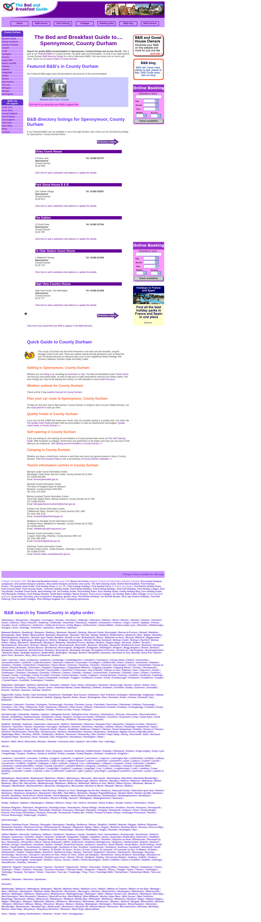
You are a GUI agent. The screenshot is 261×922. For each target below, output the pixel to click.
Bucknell (7, 652)
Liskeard (73, 763)
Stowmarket (36, 857)
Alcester (59, 620)
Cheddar (17, 665)
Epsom (66, 697)
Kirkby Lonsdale (66, 753)
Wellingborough (75, 894)
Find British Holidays (89, 596)
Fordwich (149, 707)
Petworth (56, 810)
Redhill (112, 824)
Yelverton (47, 914)
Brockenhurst (36, 650)
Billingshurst (41, 640)
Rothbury (20, 829)
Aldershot (95, 620)
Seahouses (17, 837)
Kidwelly (107, 751)
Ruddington (92, 829)
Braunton (21, 647)
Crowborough (119, 677)
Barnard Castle (8, 38)
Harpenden (39, 726)
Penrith (130, 807)
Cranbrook (144, 675)
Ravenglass (59, 824)
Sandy (81, 834)
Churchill (40, 670)
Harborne (6, 726)
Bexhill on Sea (72, 637)
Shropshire (27, 842)
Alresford (156, 620)
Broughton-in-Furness (103, 650)
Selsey (105, 837)
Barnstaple (111, 632)
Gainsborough (8, 714)
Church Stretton (25, 670)
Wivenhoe (49, 904)
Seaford (154, 834)
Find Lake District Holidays (135, 596)
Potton (89, 812)
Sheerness (142, 837)
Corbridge (25, 675)
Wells (100, 894)
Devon (137, 685)
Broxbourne (123, 650)
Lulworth (37, 771)
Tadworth (6, 867)
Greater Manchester (23, 719)
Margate (14, 780)
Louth (134, 768)
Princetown (140, 812)
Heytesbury (100, 732)
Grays (135, 717)
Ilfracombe (30, 741)
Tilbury (111, 869)
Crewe (41, 677)
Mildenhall (84, 783)
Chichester (34, 667)
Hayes (154, 726)
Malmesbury (73, 778)
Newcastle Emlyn (121, 790)
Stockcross (22, 854)
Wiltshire (50, 901)
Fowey (26, 709)
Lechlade (149, 758)
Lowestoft (17, 771)
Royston (79, 829)
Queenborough (9, 820)
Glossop (120, 714)
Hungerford (61, 737)
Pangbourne (41, 807)
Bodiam (90, 642)
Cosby (83, 675)
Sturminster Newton (116, 857)
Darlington (6, 54)
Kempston (16, 751)
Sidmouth (56, 842)
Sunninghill (36, 860)
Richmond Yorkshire (11, 827)
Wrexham (65, 909)
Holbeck (59, 734)
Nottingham (86, 798)
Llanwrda (127, 766)
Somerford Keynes (73, 844)
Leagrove (104, 758)
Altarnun (14, 622)
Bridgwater (92, 647)
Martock (104, 780)
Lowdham (144, 768)
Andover (117, 622)
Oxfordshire (140, 803)
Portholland (29, 812)
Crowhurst (133, 677)
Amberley (43, 622)
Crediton (31, 677)
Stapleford (99, 852)
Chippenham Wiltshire (78, 667)
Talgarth (17, 867)
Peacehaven (74, 807)
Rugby (103, 829)
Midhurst (72, 783)
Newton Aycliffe (8, 63)
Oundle (119, 803)
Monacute (50, 786)
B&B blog (128, 23)
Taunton (48, 867)
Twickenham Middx (140, 872)
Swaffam (145, 860)
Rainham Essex (20, 824)
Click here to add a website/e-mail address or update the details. (66, 173)
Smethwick (26, 844)
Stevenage (137, 852)
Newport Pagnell (98, 793)
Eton (104, 697)
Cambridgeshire (74, 660)
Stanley (5, 78)
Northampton (109, 795)
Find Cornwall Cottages (23, 599)
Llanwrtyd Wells (142, 766)
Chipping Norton (122, 667)
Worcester (112, 906)
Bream (31, 647)
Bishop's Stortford (140, 640)
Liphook (63, 763)
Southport (111, 847)
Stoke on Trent (68, 854)
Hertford (62, 732)
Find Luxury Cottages (100, 594)
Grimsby (40, 719)
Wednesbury (42, 894)
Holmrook (71, 734)
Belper (147, 635)
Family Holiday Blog (129, 591)
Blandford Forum (76, 642)
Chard (120, 662)
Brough (86, 650)
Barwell (143, 632)
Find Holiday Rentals (38, 594)
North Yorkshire (41, 798)
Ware (4, 891)
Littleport (107, 763)
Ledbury (160, 758)
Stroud (79, 857)
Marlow (94, 780)
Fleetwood (51, 707)
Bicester (130, 637)
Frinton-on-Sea (63, 709)
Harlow (28, 726)
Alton (23, 622)
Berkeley (156, 635)
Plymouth (80, 810)
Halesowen (40, 724)
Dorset (41, 687)
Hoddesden (48, 734)
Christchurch (8, 670)
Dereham (103, 685)
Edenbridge (135, 695)
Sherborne (60, 839)
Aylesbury (48, 627)
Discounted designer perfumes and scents (68, 584)
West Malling (74, 896)
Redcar (92, 824)
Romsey (143, 827)
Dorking (32, 687)
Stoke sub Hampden (88, 854)
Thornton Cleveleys (54, 869)
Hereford (6, 732)
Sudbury (132, 857)
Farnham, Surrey (83, 704)
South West (7, 110)
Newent (159, 790)
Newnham (82, 793)
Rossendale (7, 829)
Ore (75, 803)
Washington (124, 891)
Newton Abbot (125, 793)
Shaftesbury (129, 837)
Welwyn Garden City (115, 894)
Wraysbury (29, 909)
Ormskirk (92, 803)
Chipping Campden (102, 667)
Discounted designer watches (29, 584)
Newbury (106, 790)
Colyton (145, 672)
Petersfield (44, 810)
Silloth (66, 842)
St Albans (44, 849)
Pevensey (68, 810)
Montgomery (63, 786)
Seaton (39, 837)
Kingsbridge (9, 753)
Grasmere (112, 717)
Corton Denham (70, 675)
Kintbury (31, 753)
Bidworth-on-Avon (114, 637)
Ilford (20, 741)
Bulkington (61, 652)
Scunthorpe (142, 834)
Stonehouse (107, 854)
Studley (100, 857)
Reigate (132, 824)
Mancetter (86, 778)
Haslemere (87, 726)
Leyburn (135, 761)
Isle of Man (91, 741)
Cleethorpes (7, 672)
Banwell (72, 632)
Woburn (70, 904)
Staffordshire (8, 852)
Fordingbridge (135, 707)
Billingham (27, 640)
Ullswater (16, 879)
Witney (38, 904)
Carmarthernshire (10, 662)
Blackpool (49, 642)
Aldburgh (83, 620)
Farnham (68, 704)
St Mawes (141, 849)
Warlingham (26, 891)
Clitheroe (56, 672)
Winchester (88, 901)
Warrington (84, 891)
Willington (6, 88)
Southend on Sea (68, 847)
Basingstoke (7, 635)
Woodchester (23, 906)
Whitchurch (42, 899)
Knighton (123, 753)
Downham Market (63, 687)
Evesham (113, 697)
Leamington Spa (119, 758)
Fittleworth (31, 707)
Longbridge (53, 768)
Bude (16, 652)
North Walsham (61, 795)
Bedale (94, 635)
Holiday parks (107, 23)
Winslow (159, 901)
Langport (54, 758)
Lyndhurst (125, 771)
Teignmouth (72, 867)
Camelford (89, 660)
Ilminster (52, 741)
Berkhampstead (9, 637)
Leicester (27, 761)
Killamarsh (118, 751)
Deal (73, 685)
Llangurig (90, 766)
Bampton (39, 632)
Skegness (117, 842)
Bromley (49, 650)
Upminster (40, 879)
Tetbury (134, 867)
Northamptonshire (127, 795)
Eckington (122, 695)
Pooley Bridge (148, 810)
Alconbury (71, 620)
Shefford (5, 839)
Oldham (49, 803)
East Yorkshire (107, 695)
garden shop (70, 596)
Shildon (5, 75)
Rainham (6, 824)
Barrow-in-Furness (128, 632)
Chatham (153, 662)
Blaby (13, 642)
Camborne (45, 660)
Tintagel (121, 869)
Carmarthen (142, 660)
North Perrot (29, 795)
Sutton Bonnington (91, 860)
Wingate (5, 91)
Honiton (101, 734)
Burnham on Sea (121, 652)
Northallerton (94, 795)
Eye (151, 697)
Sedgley (84, 837)
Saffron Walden (9, 834)
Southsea (123, 847)
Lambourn (6, 758)
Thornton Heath (74, 869)
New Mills (58, 793)
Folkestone (99, 707)
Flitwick (88, 707)
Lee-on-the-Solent (12, 761)
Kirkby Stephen (85, 753)
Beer (139, 635)
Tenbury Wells (109, 867)
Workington (105, 904)
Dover (50, 687)
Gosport (67, 717)
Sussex (67, 860)
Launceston (91, 758)
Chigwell (46, 667)
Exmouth (143, 697)
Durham (5, 57)
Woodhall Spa (38, 906)
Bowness (93, 645)
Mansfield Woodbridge (145, 778)
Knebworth (110, 753)
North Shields (45, 795)
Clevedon (21, 672)
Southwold (146, 847)
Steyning (149, 852)
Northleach (144, 795)
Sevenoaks (116, 837)
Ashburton (38, 625)
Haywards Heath (48, 729)
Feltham (136, 704)
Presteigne (127, 812)
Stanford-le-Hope (63, 852)
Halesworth (53, 724)
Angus (126, 622)
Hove (35, 737)
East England (7, 119)
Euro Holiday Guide (108, 591)
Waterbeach (138, 891)
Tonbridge (6, 872)
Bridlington (106, 647)
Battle (26, 635)
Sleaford (154, 842)
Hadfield (5, 724)
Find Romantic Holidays (13, 594)
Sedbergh (60, 837)
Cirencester (80, 670)
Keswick (68, 751)
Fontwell (111, 707)
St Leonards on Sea (124, 849)
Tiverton (139, 869)
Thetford (26, 869)
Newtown (157, 793)
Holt (93, 734)
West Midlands (90, 896)
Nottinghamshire (102, 798)
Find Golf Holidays (126, 589)
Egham (159, 695)
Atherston (142, 625)
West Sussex (129, 896)
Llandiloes (102, 766)
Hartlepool (64, 726)
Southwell (134, 847)
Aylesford (60, 627)
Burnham (106, 652)
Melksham (147, 780)
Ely (28, 697)
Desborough (116, 685)
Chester (132, 665)
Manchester (99, 778)
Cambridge (58, 660)
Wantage (155, 889)
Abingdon (35, 620)
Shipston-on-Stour (121, 839)
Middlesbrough (45, 783)
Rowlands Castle (48, 829)
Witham (29, 904)
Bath (18, 635)
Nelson (37, 790)
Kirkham (98, 753)
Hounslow (25, 737)
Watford (5, 894)
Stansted (87, 852)
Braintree (147, 645)
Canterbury (102, 660)
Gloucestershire (147, 714)
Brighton (135, 647)
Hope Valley (113, 734)
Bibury (99, 637)
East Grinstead (39, 695)
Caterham (58, 662)
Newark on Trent (66, 790)
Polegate (102, 810)
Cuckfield (24, 680)
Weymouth (19, 899)
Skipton (144, 842)
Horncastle (135, 734)
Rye (134, 829)
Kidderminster (93, 751)
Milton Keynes (123, 783)
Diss (153, 685)
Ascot (14, 625)
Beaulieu (74, 635)
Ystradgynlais (76, 914)
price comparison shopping (48, 596)
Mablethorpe (7, 778)
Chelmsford (29, 665)
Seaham (5, 69)
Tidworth (101, 869)
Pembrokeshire (106, 807)
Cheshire (95, 665)
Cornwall (44, 675)
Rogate (105, 827)
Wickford (131, 899)
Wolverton (151, 904)
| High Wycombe (144, 732)
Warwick (95, 891)
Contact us (147, 574)
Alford (115, 620)
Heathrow (85, 729)
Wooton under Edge (11, 909)
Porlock (5, 812)
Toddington (151, 869)
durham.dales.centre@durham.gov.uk (52, 554)
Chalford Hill (108, 662)
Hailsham (27, 724)
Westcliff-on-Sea (57, 896)
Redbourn (82, 824)
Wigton (5, 901)
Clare (135, 670)
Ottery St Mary (106, 803)
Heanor (62, 729)
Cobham (87, 672)
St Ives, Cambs (90, 849)
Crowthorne (147, 677)
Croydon (159, 677)
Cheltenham (43, 665)
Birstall (88, 640)
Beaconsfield (37, 635)
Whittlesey (107, 899)
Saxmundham (111, 834)
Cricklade (64, 677)
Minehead (138, 783)
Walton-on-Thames (117, 889)
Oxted (151, 803)
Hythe (100, 737)
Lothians (107, 768)
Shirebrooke (138, 839)
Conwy (14, 675)
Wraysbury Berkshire (48, 909)
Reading (70, 824)
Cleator (155, 670)
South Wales (131, 844)
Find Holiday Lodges (148, 589)
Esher (75, 697)
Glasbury (94, 714)
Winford (125, 901)
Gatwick (35, 714)
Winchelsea (75, 901)
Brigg (126, 647)
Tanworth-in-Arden (32, 867)
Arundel (5, 625)
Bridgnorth (79, 647)
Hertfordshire (75, 732)
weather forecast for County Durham (64, 392)
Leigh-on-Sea (58, 761)
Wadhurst (21, 889)
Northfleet (16, 795)
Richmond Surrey (33, 827)
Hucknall (43, 737)
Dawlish (65, 685)
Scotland (5, 132)
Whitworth (119, 899)
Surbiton (48, 860)
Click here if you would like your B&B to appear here (54, 104)
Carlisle (130, 660)
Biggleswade (153, 637)
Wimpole (27, 901)
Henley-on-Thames (153, 729)
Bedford (104, 635)
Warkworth (57, 891)
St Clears (67, 849)
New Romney (49, 790)
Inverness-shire (67, 741)
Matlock (125, 780)
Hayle (4, 729)
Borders (146, 642)
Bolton (136, 642)
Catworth (69, 662)
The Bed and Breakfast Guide (42, 581)
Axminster (36, 627)
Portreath (52, 812)
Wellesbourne (58, 894)
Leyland (146, 761)
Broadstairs (7, 650)
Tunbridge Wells (104, 872)
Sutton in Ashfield (130, 860)
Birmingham (76, 640)
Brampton (158, 645)
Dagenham (7, 685)
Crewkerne (87, 677)
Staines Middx (33, 852)
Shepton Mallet (46, 839)
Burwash (19, 655)
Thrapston (89, 869)
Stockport (34, 854)
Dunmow (26, 690)
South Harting (147, 844)
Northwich (25, 798)
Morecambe (77, 786)
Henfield (137, 729)
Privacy (127, 574)
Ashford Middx (105, 625)
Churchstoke (52, 670)
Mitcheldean (18, 786)
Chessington (119, 665)
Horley (124, 734)
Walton (102, 889)
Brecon (39, 647)
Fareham (30, 704)
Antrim (135, 622)
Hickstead (112, 732)
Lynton (148, 771)
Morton (119, 786)
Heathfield (73, 729)
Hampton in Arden (135, 724)
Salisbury (36, 834)
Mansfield (127, 778)
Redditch (102, 824)
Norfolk (5, 795)
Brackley (103, 645)
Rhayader (152, 824)
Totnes (39, 872)
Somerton (102, 844)
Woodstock (68, 906)
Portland (41, 812)
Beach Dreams (80, 594)
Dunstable (151, 687)
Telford (83, 867)
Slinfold (5, 844)
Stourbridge (139, 854)
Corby (35, 675)
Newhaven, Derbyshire (25, 793)
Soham (48, 844)
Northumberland (9, 798)
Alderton (106, 620)
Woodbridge (7, 906)
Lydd (79, 771)
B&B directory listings (53, 56)
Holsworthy (84, 734)
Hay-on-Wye (32, 729)
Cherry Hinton (58, 665)
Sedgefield (6, 72)
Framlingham (38, 709)
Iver (101, 741)
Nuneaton (118, 798)
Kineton (130, 751)
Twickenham (121, 872)
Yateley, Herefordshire (29, 914)
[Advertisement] (147, 182)
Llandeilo (150, 763)
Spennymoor (7, 82)
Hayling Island (16, 729)
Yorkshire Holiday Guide (56, 589)
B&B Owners (150, 23)
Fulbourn (86, 709)
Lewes (126, 761)
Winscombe (147, 901)
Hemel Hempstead (121, 729)
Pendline (120, 807)
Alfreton (124, 620)
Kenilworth (38, 751)
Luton (47, 771)
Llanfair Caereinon (54, 766)
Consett (5, 48)
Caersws (13, 660)
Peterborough (20, 810)
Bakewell (6, 632)
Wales (4, 129)
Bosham (34, 645)
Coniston (155, 672)
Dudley (129, 687)
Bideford (140, 637)
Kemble (5, 751)
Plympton (91, 810)
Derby (81, 685)
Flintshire (63, 707)
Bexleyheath (88, 637)
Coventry (122, 675)
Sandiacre (71, 834)
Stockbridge (7, 854)
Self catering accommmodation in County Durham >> (76, 443)
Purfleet (42, 815)
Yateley (12, 914)
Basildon (153, 632)
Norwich (73, 798)
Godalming (16, 717)
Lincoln (155, 761)
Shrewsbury (13, 842)
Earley (26, 695)
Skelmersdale (131, 842)
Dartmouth (42, 685)
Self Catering (63, 23)
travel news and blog (22, 596)
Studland (89, 857)
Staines (20, 852)
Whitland (68, 899)
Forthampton (14, 709)
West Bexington (9, 896)
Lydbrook (71, 771)
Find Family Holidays (81, 589)
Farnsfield (99, 704)
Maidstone (50, 778)
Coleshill (126, 672)
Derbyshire (91, 685)
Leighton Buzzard (75, 761)
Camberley (32, 660)
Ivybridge (109, 741)
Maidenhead (36, 778)
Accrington (47, 620)
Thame (157, 867)
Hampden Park (103, 724)
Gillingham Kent (79, 714)
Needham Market (23, 790)
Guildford (71, 719)
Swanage (156, 860)
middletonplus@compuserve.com (50, 528)
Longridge (89, 768)
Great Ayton (146, 717)
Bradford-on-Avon (131, 645)
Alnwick (145, 620)
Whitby (30, 899)
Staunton (111, 852)
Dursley (36, 690)
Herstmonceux (48, 732)
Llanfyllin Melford (75, 766)
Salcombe (24, 834)
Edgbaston (148, 695)
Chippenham (59, 667)
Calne (22, 660)
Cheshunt (106, 665)
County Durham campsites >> (98, 459)
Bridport (117, 647)
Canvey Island (117, 660)
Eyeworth (6, 700)
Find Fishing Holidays (104, 589)
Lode (18, 768)
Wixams (60, 904)
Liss (82, 763)
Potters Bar (78, 812)
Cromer (98, 677)
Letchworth (115, 761)
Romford (114, 827)
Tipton (130, 869)
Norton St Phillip (59, 798)
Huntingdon (90, 737)
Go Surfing (118, 594)
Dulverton (140, 687)
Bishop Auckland (9, 41)
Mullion (128, 786)
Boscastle (23, 645)
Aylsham (71, 627)
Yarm (4, 914)
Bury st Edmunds (41, 655)
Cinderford (66, 670)
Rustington (125, 829)
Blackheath (36, 642)
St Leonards (106, 849)
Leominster (102, 761)
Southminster (97, 847)
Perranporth (154, 807)
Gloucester (132, 714)
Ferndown (6, 707)
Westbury (42, 896)
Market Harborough (47, 780)
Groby (49, 719)
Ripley (88, 827)
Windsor (114, 901)
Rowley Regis (66, 829)
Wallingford (33, 889)
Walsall (57, 889)
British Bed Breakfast (128, 584)
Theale (16, 869)
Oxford (128, 803)
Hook (145, 734)
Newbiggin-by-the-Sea (88, 790)
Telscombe (94, 867)
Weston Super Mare (110, 896)
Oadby (4, 803)
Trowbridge (74, 872)
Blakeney (60, 642)
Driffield (97, 687)
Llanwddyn (115, 766)
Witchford (18, 904)
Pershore (6, 810)
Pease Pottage (89, 807)
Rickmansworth (52, 827)
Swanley (21, 862)
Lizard (128, 763)
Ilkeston (42, 741)
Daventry (54, 685)
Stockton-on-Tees (50, 854)
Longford (65, 768)
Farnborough (55, 704)
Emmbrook (37, 697)
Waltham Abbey (71, 889)
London (27, 768)
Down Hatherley (82, 687)
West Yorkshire (145, 896)
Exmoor (133, 697)
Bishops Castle (121, 640)
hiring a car (49, 374)
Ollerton (59, 803)
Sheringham (74, 839)
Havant (119, 726)
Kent (48, 751)
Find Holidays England (48, 599)
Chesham (83, 665)
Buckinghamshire (154, 650)
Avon (15, 627)
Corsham (55, 675)
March (4, 780)
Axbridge (24, 627)
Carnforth (27, 662)
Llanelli (39, 766)
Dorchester (20, 687)
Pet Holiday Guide (66, 591)
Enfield (48, 697)
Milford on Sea (98, 783)
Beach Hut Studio (80, 581)
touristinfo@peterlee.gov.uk (47, 541)
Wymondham (92, 909)
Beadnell (50, 635)
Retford (142, 824)
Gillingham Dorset (60, 714)
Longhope (77, 768)
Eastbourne (55, 695)
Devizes (128, 685)
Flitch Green (76, 707)
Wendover (133, 894)
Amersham (68, 622)
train (83, 374)
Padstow (5, 807)
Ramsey (34, 824)
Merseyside (30, 783)
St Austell (56, 849)
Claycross (145, 670)
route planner (37, 407)
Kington (21, 753)
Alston (4, 622)
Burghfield (94, 652)
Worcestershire (128, 906)
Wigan (141, 899)
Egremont (8, 697)
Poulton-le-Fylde (103, 812)
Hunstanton (76, 737)
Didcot (146, 685)
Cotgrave (93, 675)
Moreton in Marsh (94, 786)
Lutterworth (58, 771)
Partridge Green (57, 807)
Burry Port (147, 652)
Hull (52, 737)
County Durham (108, 675)
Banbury (50, 632)
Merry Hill (18, 783)
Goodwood (47, 717)
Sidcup (46, 842)
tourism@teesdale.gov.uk (46, 479)
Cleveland (32, 672)
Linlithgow (43, 763)
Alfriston (134, 620)
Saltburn (47, 834)
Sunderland (7, 860)
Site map (158, 574)
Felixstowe (125, 704)
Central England (9, 113)
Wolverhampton (136, 904)
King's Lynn (158, 751)
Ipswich (80, 741)
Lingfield (31, 763)
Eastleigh (67, 695)
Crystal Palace (10, 680)
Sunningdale (21, 860)
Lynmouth (137, 771)
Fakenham (6, 704)
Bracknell (115, 645)
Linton (54, 763)
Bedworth (131, 635)
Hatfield (109, 726)
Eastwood (93, 695)
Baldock (16, 632)
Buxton (55, 655)
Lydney (88, 771)
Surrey (57, 860)
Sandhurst (58, 834)
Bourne (54, 645)
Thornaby (38, 869)
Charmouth (141, 662)
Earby (18, 695)
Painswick (28, 807)
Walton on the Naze (139, 889)
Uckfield (5, 879)
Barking (82, 632)
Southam (83, 847)
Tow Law (5, 85)
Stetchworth (124, 852)
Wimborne (62, 901)
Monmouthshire (35, 786)
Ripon (96, 827)
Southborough (49, 847)
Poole (136, 810)
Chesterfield (144, 665)
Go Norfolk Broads (110, 596)
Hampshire (118, 724)
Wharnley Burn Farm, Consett (54, 99)
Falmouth (19, 704)
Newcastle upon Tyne (143, 790)
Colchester (114, 672)
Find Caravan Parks (50, 459)
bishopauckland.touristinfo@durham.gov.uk (54, 504)
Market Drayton (28, 780)
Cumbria (49, 680)
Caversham (81, 662)
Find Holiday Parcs (101, 586)
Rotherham (32, 829)
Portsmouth (65, 812)
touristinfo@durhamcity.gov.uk (48, 516)
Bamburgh (27, 632)
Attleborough (156, 625)
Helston (107, 729)
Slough (15, 844)
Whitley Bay (81, 899)
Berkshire (25, 637)
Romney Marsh (129, 827)
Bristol (144, 647)
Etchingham (94, 697)
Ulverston (28, 879)
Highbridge (7, 734)
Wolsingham (7, 94)
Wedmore (29, 894)
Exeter (123, 697)
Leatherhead (136, 758)
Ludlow (28, 771)
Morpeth (109, 786)
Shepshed (31, 839)
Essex (83, 697)
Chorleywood (149, 667)
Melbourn (135, 780)
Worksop (142, 906)
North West (6, 126)
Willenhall (39, 901)
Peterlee (5, 66)
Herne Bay (33, 732)
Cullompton (37, 680)
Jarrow (5, 746)
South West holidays (61, 594)
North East (6, 122)
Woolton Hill (82, 906)
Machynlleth (22, 778)
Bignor (5, 640)
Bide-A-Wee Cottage (135, 594)
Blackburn (23, 642)
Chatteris (6, 665)
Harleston (18, 726)
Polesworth (115, 810)
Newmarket (45, 793)
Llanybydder (7, 768)
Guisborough (84, 719)
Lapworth (66, 758)
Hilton (17, 734)
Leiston (90, 761)
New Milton (70, 793)
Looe (99, 768)
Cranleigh (157, 675)
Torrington (29, 872)
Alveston (32, 622)
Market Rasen (66, 780)
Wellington (90, 894)
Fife (15, 707)
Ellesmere (19, 697)
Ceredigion (95, 662)
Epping (57, 697)
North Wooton (78, 795)
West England (8, 116)
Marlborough (81, 780)
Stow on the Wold (20, 857)
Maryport (114, 780)
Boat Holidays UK (47, 591)
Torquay (18, 872)
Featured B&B (44, 54)
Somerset (90, 844)
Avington (6, 627)
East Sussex (80, 695)
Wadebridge (7, 889)
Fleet (41, 707)
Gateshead (23, 714)
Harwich (75, 726)
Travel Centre (122, 374)
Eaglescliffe (7, 60)
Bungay (73, 652)
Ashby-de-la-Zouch (55, 625)
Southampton (34, 847)
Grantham (100, 717)
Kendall (27, 751)
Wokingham (91, 904)
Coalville (76, 672)
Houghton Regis (9, 737)
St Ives (77, 849)
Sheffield (154, 837)
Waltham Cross (89, 889)
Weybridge (7, 899)
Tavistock (59, 867)
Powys (117, 812)
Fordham (122, 707)
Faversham (112, 704)
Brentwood (51, 647)
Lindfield (20, 763)
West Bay (158, 894)
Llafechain (138, 763)
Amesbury (81, 622)
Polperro (127, 810)
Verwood (6, 884)
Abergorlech (21, 620)
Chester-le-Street (9, 45)
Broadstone (21, 650)
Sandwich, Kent (94, 834)
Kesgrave (58, 751)
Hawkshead (143, 726)
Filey (21, 707)
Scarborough (127, 834)
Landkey (43, 758)
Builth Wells (48, 652)
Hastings (99, 726)
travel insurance (107, 379)
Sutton (75, 860)
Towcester (50, 872)
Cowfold (133, 675)
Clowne (66, 672)
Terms (136, 574)
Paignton (16, 807)
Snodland (39, 844)
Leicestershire (41, 761)
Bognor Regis (113, 642)
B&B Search (41, 23)
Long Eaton (39, 768)
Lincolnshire (7, 763)
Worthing (153, 906)
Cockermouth (100, 672)
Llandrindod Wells (24, 766)
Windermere (102, 901)
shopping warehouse (78, 599)
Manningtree (113, 778)
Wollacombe (53, 906)
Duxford (46, 690)
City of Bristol (95, 670)
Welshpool (145, 894)
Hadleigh (16, 724)
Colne (136, 672)
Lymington (113, 771)
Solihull (58, 844)
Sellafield (95, 837)
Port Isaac (16, 812)
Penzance (141, 807)
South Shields (116, 844)
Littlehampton (93, 763)
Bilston (53, 640)
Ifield (13, 741)
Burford (83, 652)
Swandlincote (8, 862)
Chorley (137, 667)
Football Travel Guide (26, 591)
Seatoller (29, 837)
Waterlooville (152, 891)
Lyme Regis (100, 771)
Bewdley (59, 637)
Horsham (155, 734)
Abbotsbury (7, 620)
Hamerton (89, 724)
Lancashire (19, 758)
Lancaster (32, 758)
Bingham (63, 640)
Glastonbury (107, 714)
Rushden (112, 829)
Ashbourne (25, 625)
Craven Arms (8, 677)
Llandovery (7, 766)
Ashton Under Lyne (125, 625)
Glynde (5, 717)
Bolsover (126, 642)
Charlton (129, 662)
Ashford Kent (89, 625)
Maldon (61, 778)
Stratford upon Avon (55, 857)
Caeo (4, 660)
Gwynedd (98, 719)
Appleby (145, 622)
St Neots (152, 849)
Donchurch (7, 687)
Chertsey (72, 665)
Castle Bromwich (42, 662)
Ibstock (5, 741)
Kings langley (143, 751)
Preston (152, 812)
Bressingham (65, 647)
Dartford (31, 685)
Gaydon (45, 714)
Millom (111, 783)
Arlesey (155, 622)
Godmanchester (32, 717)
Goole (58, 717)
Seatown (49, 837)
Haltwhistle (76, 724)
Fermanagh (148, 704)
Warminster (70, 891)
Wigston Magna (154, 899)
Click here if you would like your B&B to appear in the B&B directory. (59, 326)
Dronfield (119, 687)
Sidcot (38, 842)
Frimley (50, 709)
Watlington (17, 894)
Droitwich (108, 687)
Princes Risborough (11, 815)
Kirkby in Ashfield (47, 753)
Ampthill (92, 622)
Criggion (75, 677)
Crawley (21, 677)
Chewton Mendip (18, 667)
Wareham (13, 891)
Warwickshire (109, 891)
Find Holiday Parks (45, 586)
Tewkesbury (146, 867)
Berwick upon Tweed (42, 637)
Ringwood (78, 827)
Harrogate (52, 726)
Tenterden (123, 867)
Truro (92, 872)
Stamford (47, 852)
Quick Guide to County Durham (61, 59)
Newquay (112, 793)
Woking (80, 904)
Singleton (90, 842)
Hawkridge (129, 726)
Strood (70, 857)
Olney (69, 803)
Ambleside (55, 622)
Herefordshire (19, 732)
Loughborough (122, 768)
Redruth (122, 824)
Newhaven (6, 793)
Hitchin (36, 734)
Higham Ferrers (128, 732)
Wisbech (7, 904)
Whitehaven (56, 899)
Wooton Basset (98, 906)
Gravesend (124, 717)
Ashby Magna (74, 625)
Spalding (17, 849)
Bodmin (100, 642)
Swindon (32, 862)
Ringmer (66, 827)
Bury (28, 655)
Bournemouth (66, 645)
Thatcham (6, 869)
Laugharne (78, 758)
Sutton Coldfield (111, 860)
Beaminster (63, 635)
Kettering (79, 751)
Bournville (80, 645)
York (64, 914)
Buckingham (137, 650)
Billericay (15, 640)
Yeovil (57, 914)
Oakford (14, 803)
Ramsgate (45, 824)
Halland (65, 724)
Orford (82, 803)
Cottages (84, 23)
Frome (76, 709)
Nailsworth (7, 790)
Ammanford (105, 622)
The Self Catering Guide (104, 584)
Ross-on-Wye (156, 827)
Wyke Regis (78, 909)
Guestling (59, 719)
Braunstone (9, 647)
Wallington (46, 889)
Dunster (5, 690)
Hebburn (96, 729)
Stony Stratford (123, 854)
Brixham (154, 647)
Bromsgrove (62, 650)
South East (6, 107)
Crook (4, 51)
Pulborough (30, 815)
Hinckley (26, 734)
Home (19, 23)
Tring (84, 872)
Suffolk (142, 857)
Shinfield (105, 839)
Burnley (136, 652)
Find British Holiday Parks (147, 586)
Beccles (85, 635)
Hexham (88, 732)
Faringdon (41, 704)
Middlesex (60, 783)
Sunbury (152, 857)
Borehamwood (8, 645)
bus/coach (73, 374)
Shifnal (86, 839)
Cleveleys (44, 672)
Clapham (126, 670)
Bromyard (75, 650)
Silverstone (77, 842)
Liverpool (118, 763)
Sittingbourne (103, 842)
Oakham (24, 803)
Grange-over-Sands (83, 717)
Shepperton (18, 839)
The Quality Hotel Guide (38, 423)
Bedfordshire (117, 635)
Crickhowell (51, 677)
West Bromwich (28, 896)
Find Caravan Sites (11, 589)
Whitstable (94, 899)
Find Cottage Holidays (78, 586)
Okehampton (37, 803)
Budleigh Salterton (30, 652)
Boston (44, 645)
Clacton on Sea (112, 670)
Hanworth (151, 724)
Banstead (61, 632)
